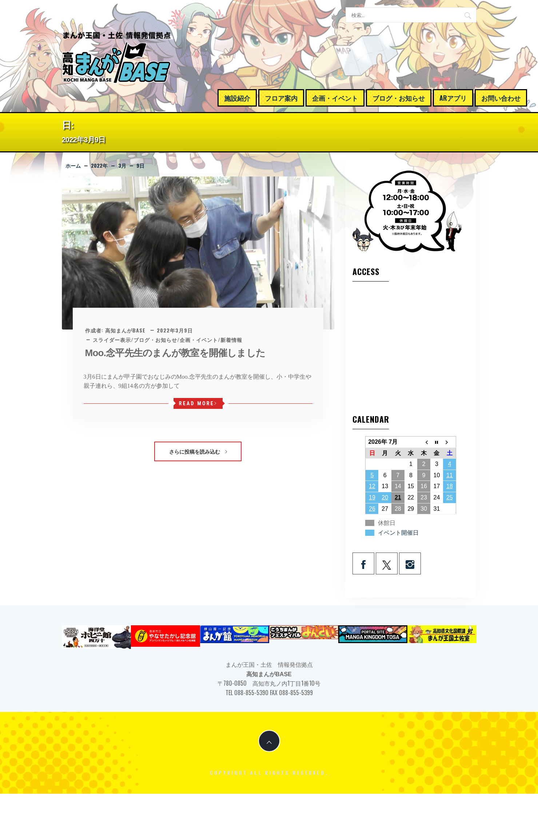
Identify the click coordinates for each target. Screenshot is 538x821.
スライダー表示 (112, 339)
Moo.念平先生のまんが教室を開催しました (175, 352)
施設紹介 (237, 98)
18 (449, 486)
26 (372, 509)
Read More (198, 403)
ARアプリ (453, 98)
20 (385, 497)
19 (372, 497)
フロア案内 (281, 98)
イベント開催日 (398, 533)
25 (449, 497)
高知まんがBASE (125, 330)
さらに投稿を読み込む (198, 451)
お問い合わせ (501, 98)
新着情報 (231, 339)
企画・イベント (335, 98)
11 (449, 475)
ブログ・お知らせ (398, 98)
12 (372, 486)
